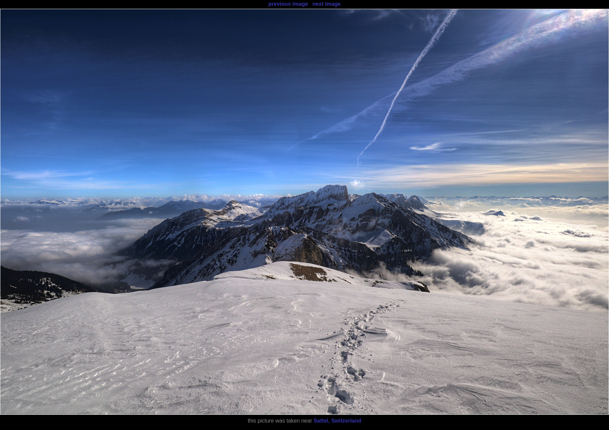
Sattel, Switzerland (337, 421)
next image (326, 4)
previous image (288, 4)
